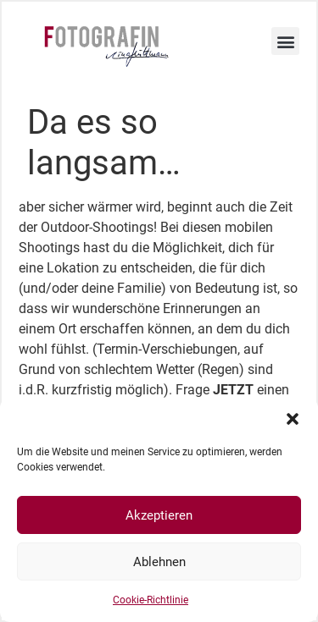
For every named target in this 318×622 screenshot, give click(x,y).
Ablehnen (159, 562)
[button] (292, 418)
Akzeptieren (159, 515)
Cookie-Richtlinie (150, 600)
